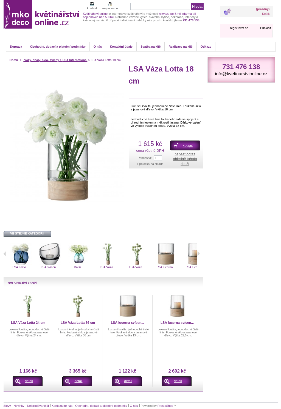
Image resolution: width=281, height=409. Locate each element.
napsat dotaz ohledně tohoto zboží (185, 158)
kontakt (92, 8)
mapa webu (110, 8)
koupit (187, 145)
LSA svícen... (49, 267)
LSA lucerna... (165, 267)
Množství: (145, 157)
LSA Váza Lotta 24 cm (28, 323)
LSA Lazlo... (20, 267)
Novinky (18, 405)
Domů (14, 60)
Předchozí (5, 253)
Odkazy (206, 46)
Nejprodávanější (38, 405)
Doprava (16, 46)
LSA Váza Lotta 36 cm (78, 323)
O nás (98, 46)
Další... (78, 267)
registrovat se (239, 28)
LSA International (75, 60)
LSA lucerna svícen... (127, 323)
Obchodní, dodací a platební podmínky (58, 46)
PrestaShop (165, 405)
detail (29, 381)
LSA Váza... (108, 267)
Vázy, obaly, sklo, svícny (41, 60)
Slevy (7, 405)
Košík (266, 13)
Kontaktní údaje (121, 46)
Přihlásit (265, 28)
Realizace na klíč (180, 46)
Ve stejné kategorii (27, 233)
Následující (198, 253)
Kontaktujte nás (62, 405)
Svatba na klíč (150, 46)
